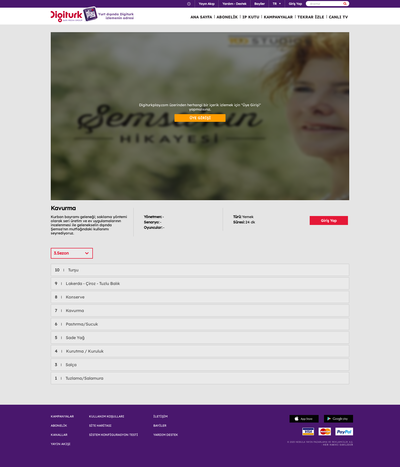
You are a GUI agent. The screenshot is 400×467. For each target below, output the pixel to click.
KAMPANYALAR (278, 17)
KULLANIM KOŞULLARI (106, 416)
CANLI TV (338, 17)
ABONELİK (227, 17)
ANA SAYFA (201, 17)
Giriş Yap (329, 220)
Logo (75, 14)
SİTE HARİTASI (100, 425)
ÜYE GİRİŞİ (200, 118)
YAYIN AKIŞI (60, 444)
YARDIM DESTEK (165, 434)
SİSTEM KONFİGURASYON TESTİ (113, 434)
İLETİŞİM (160, 416)
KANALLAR (59, 434)
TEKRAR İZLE (310, 17)
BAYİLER (159, 425)
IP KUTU (250, 17)
